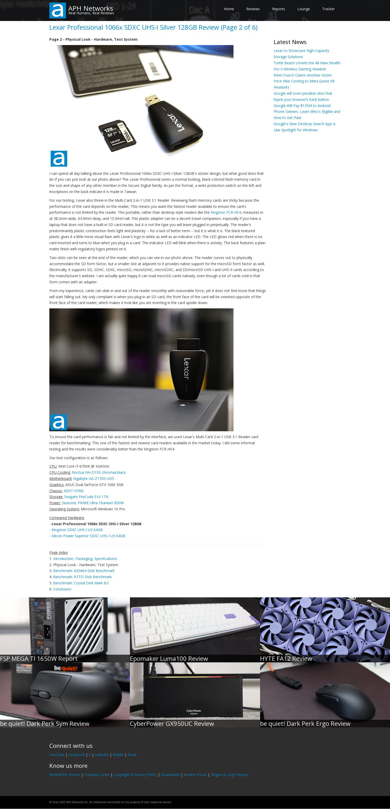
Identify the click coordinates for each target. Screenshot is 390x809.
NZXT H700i (74, 490)
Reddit (118, 754)
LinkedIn (102, 754)
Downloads (170, 774)
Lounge (303, 8)
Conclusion (62, 589)
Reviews (253, 8)
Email (131, 754)
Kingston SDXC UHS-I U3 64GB (77, 529)
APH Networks (90, 8)
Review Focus (195, 774)
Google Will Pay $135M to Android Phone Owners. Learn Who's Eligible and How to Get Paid (307, 111)
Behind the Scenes (64, 774)
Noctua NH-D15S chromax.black (99, 472)
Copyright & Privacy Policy (135, 774)
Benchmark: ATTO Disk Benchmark (82, 576)
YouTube (56, 754)
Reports (278, 8)
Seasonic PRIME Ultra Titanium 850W (93, 502)
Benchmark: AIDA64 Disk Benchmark (84, 570)
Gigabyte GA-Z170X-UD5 (93, 478)
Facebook (76, 754)
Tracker (328, 8)
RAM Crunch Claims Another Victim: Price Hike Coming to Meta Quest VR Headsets (304, 81)
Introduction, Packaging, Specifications (85, 558)
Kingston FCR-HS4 (226, 212)
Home (229, 8)
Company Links (96, 774)
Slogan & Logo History (229, 774)
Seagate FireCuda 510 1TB (86, 496)
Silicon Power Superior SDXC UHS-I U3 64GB (88, 535)
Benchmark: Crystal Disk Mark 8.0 (81, 582)
